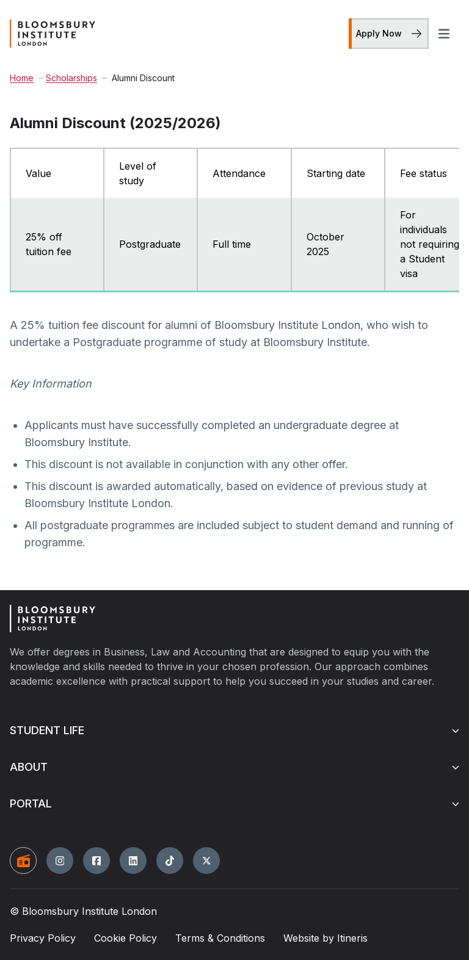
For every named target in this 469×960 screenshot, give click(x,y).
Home (22, 78)
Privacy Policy (43, 938)
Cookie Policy (125, 938)
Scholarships (67, 78)
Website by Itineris (325, 938)
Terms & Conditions (220, 938)
